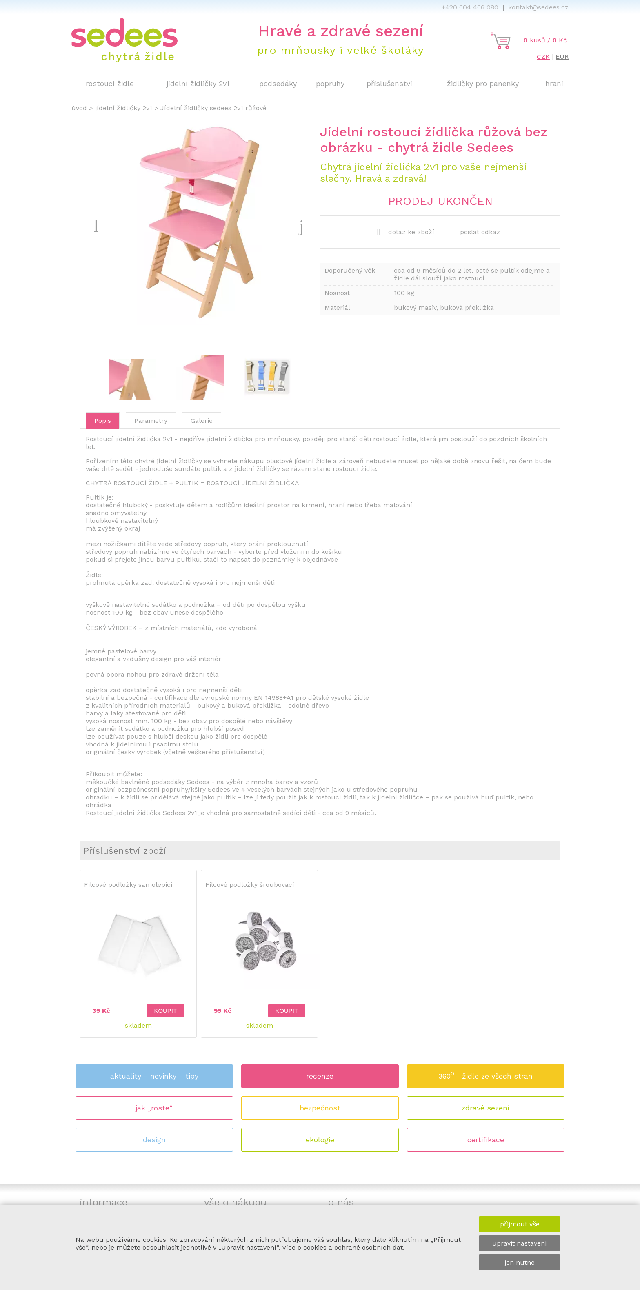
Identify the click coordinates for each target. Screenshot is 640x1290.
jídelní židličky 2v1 (123, 108)
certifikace (485, 1139)
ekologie (320, 1139)
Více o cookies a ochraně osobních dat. (343, 1247)
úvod (79, 108)
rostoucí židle (110, 83)
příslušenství (389, 83)
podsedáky (278, 83)
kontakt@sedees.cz (538, 7)
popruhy (330, 83)
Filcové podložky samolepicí (128, 884)
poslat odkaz (474, 232)
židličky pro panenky (483, 83)
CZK (543, 56)
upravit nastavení (519, 1243)
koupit (165, 1011)
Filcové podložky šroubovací (249, 884)
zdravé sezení (485, 1107)
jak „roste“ (154, 1107)
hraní (554, 83)
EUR (562, 56)
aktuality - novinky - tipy (154, 1076)
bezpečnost (320, 1107)
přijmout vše (520, 1224)
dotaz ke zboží (405, 232)
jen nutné (519, 1262)
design (154, 1139)
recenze (319, 1076)
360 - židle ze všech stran (485, 1073)
